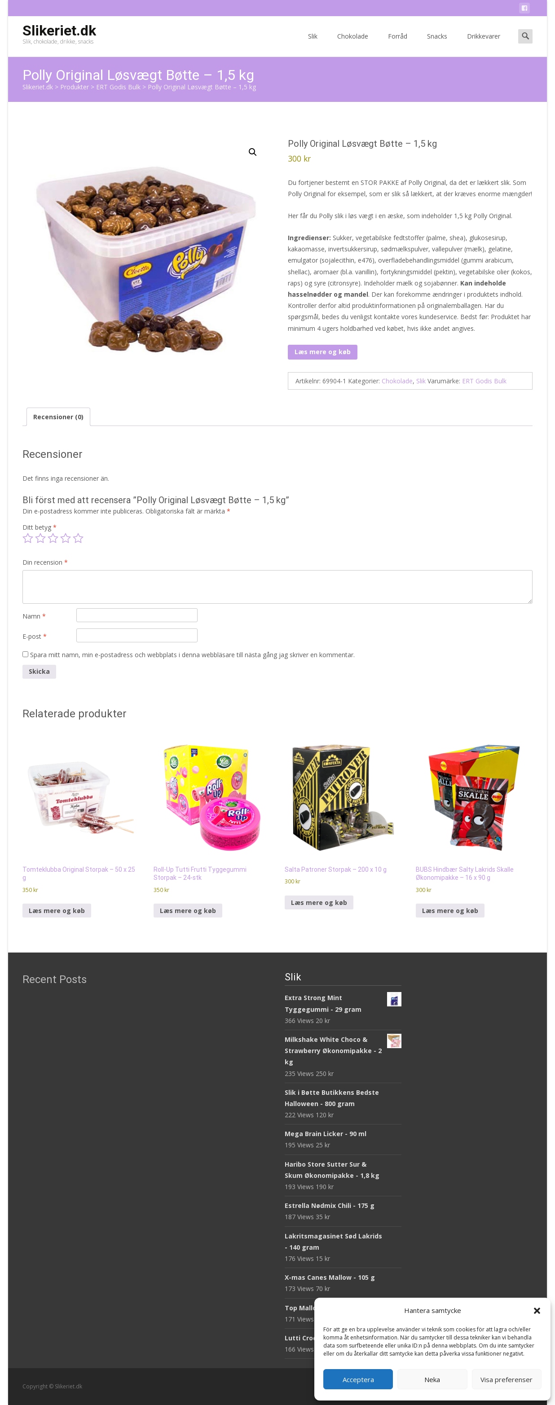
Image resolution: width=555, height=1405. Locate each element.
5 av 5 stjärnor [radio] (78, 538)
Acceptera (358, 1379)
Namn (34, 616)
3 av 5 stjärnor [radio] (53, 538)
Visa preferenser (506, 1379)
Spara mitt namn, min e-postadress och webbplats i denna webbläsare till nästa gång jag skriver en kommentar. (192, 654)
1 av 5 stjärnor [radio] (27, 538)
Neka (432, 1379)
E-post (34, 636)
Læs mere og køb (323, 351)
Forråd (397, 44)
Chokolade (352, 44)
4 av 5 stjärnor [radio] (65, 538)
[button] (537, 1310)
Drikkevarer (483, 44)
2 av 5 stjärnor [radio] (40, 538)
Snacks (437, 44)
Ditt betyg (39, 527)
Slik (312, 44)
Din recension (45, 562)
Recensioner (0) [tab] (58, 417)
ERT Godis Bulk (484, 381)
